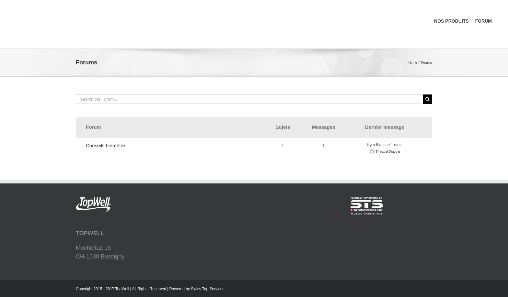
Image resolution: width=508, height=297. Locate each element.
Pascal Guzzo (388, 151)
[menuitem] (464, 3)
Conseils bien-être (105, 145)
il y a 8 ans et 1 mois (384, 145)
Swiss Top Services (207, 289)
